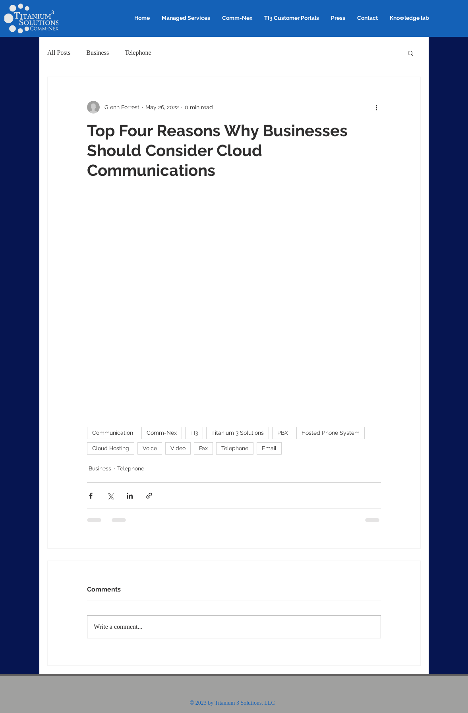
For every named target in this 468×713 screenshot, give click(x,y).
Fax (203, 448)
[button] (410, 53)
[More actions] (376, 107)
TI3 (194, 433)
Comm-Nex (162, 433)
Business (97, 52)
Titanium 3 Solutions (237, 433)
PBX (282, 433)
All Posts (58, 52)
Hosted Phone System (331, 433)
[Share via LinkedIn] (129, 495)
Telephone (138, 52)
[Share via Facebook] (91, 495)
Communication (112, 433)
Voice (150, 448)
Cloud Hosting (110, 448)
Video (178, 448)
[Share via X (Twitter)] (110, 495)
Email (269, 448)
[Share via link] (149, 495)
